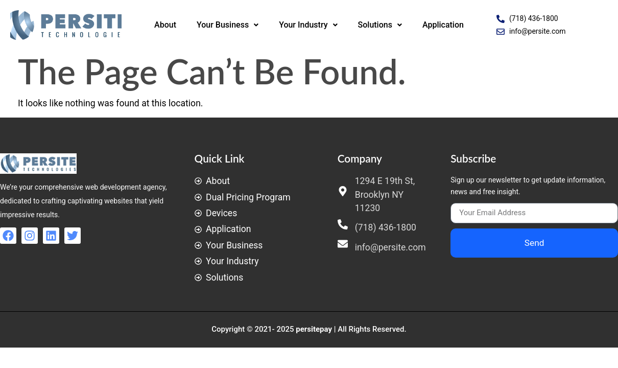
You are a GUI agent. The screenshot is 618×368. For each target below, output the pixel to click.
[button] (227, 25)
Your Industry (308, 25)
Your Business (227, 25)
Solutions (380, 25)
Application (443, 25)
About (165, 25)
